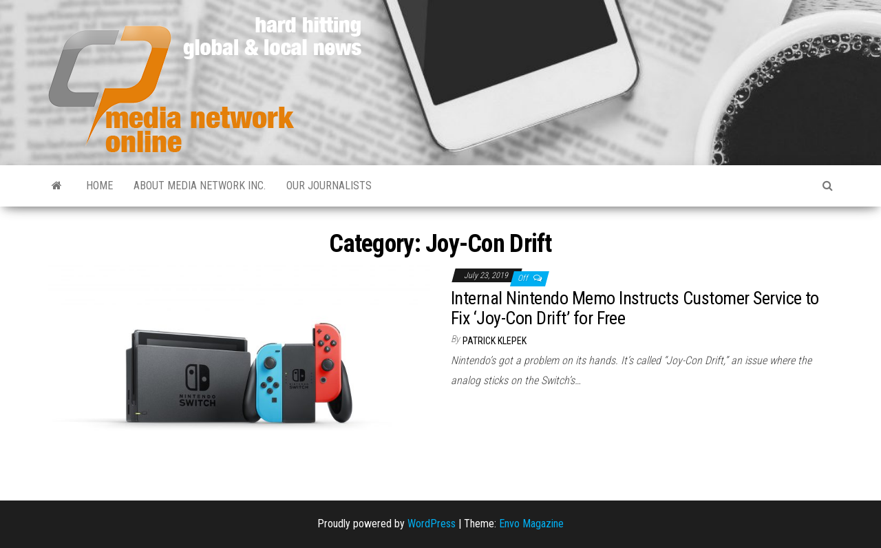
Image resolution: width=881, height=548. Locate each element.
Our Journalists (329, 185)
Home (99, 185)
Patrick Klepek (495, 340)
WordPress (431, 523)
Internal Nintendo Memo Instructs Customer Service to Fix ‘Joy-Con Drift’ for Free (635, 308)
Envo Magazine (531, 523)
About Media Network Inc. (200, 185)
